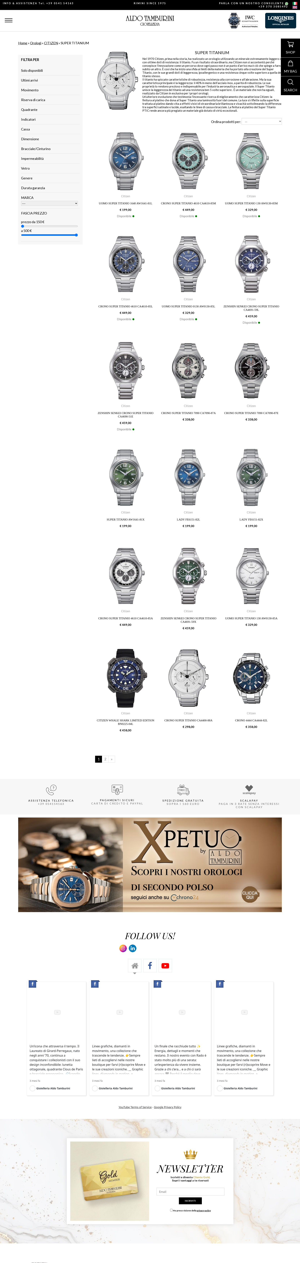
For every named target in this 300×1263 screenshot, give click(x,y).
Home (22, 43)
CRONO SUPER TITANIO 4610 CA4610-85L (126, 306)
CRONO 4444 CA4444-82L (251, 720)
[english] (295, 7)
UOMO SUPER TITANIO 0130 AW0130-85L (188, 306)
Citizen (125, 196)
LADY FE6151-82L (188, 519)
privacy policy (204, 1210)
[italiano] (295, 4)
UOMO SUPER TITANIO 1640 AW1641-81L (125, 203)
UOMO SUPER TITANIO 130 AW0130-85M (251, 203)
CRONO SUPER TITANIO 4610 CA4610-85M (188, 203)
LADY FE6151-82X (251, 519)
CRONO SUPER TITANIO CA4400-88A (188, 720)
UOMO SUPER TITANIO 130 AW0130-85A (251, 618)
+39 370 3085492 (273, 6)
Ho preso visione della (192, 1210)
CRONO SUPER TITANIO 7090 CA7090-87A (188, 413)
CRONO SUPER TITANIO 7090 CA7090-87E (251, 413)
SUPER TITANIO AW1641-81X (125, 519)
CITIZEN (51, 43)
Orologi (35, 43)
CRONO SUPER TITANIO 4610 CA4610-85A (125, 618)
